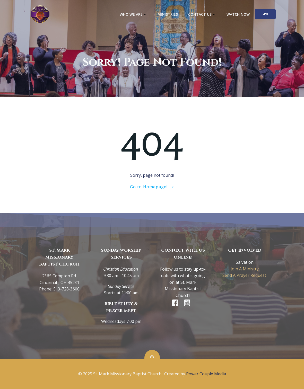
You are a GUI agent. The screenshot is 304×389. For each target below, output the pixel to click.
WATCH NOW (238, 14)
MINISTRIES (168, 14)
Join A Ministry (245, 269)
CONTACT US (202, 14)
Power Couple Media (206, 374)
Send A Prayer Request (244, 275)
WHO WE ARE (133, 14)
